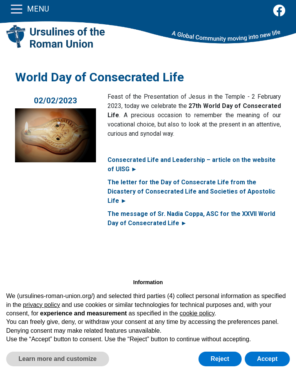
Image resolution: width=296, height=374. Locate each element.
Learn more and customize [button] (57, 358)
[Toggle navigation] (16, 8)
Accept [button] (267, 358)
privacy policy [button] (41, 305)
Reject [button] (220, 358)
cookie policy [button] (197, 313)
